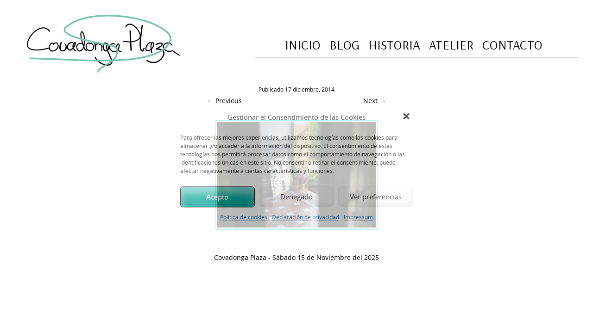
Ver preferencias (376, 196)
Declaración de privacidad (305, 217)
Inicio (303, 45)
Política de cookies (243, 217)
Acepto (217, 196)
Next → (374, 100)
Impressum (358, 217)
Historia (394, 45)
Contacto (512, 45)
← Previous (224, 100)
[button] (407, 117)
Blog (344, 45)
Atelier (451, 45)
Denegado (296, 196)
